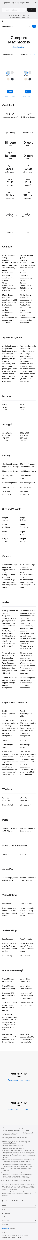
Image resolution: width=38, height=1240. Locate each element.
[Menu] (35, 21)
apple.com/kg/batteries (9, 1143)
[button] (13, 10)
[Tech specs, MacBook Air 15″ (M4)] (13, 1109)
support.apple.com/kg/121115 (22, 1178)
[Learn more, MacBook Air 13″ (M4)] (10, 96)
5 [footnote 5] (31, 198)
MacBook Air (7, 26)
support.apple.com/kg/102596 (14, 1180)
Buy (34, 26)
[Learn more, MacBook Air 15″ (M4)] (28, 96)
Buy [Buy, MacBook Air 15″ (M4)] (27, 92)
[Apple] (2, 21)
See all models (18, 47)
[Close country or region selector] (36, 3)
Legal (13, 1237)
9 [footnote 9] (17, 116)
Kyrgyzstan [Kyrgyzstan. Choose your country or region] (5, 1232)
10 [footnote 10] (10, 800)
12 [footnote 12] (12, 645)
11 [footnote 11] (16, 215)
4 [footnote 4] (20, 508)
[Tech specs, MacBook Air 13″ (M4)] (13, 1080)
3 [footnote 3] (30, 184)
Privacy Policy (6, 1237)
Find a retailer (5, 1228)
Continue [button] (32, 10)
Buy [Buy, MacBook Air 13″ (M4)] (10, 92)
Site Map (19, 1237)
